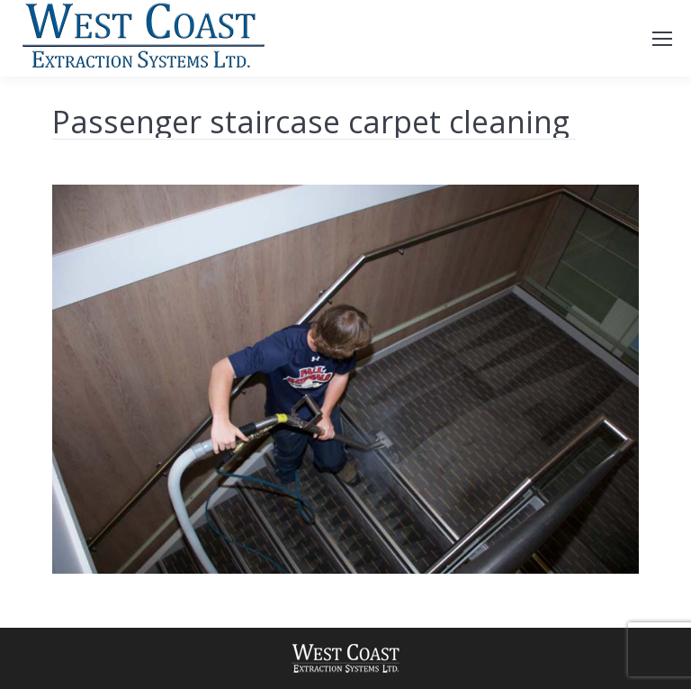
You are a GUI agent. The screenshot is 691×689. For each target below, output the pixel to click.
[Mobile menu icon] (662, 39)
